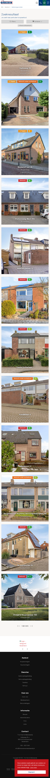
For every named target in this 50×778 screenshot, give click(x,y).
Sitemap (13, 769)
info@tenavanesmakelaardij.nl (25, 748)
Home (8, 769)
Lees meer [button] (33, 767)
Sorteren (37, 21)
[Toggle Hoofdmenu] (48, 3)
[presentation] (23, 649)
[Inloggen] (37, 3)
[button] (25, 26)
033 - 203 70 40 (25, 745)
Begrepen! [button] (31, 772)
